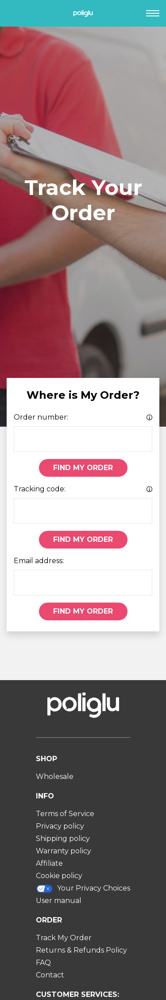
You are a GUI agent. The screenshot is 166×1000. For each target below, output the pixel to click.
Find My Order (83, 467)
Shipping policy (63, 838)
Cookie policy (59, 876)
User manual (58, 900)
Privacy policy (60, 826)
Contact (50, 975)
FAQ (43, 962)
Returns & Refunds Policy (81, 950)
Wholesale (54, 776)
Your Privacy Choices (83, 888)
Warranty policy (63, 851)
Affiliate (49, 863)
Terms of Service (65, 813)
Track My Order (64, 938)
